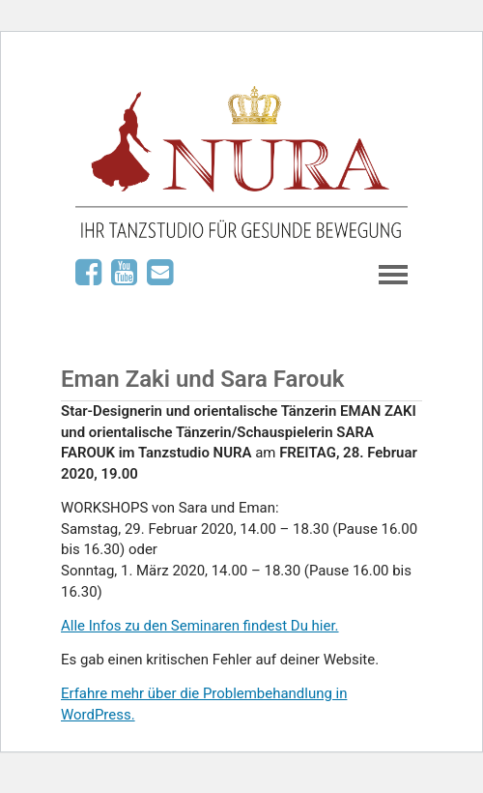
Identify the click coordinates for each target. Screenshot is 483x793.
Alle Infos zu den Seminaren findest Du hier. (200, 625)
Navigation (393, 274)
